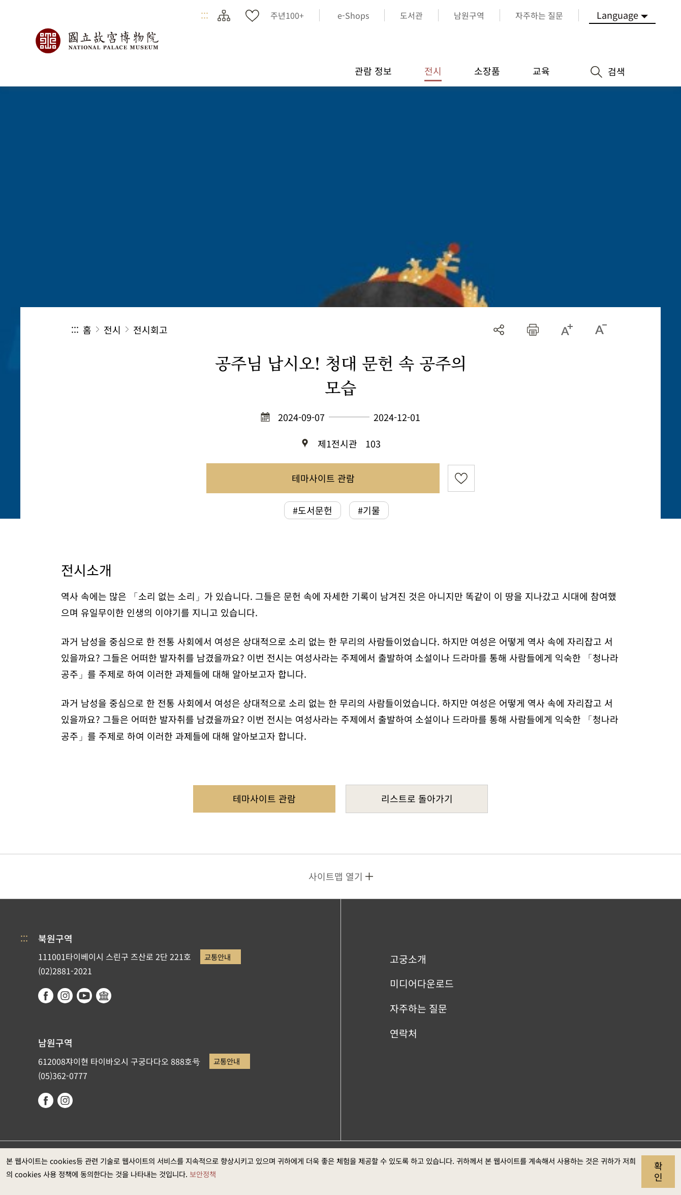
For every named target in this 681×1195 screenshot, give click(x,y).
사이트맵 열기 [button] (335, 876)
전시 (112, 329)
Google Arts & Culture (103, 995)
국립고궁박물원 (96, 40)
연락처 (403, 1033)
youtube (84, 995)
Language (617, 14)
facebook (45, 995)
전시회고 (150, 329)
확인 (658, 1171)
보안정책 (203, 1174)
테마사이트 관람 (323, 478)
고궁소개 (408, 959)
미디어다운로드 (422, 983)
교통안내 (217, 956)
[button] (533, 330)
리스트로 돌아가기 (417, 798)
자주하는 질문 (418, 1008)
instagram (65, 995)
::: (204, 15)
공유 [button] (499, 330)
